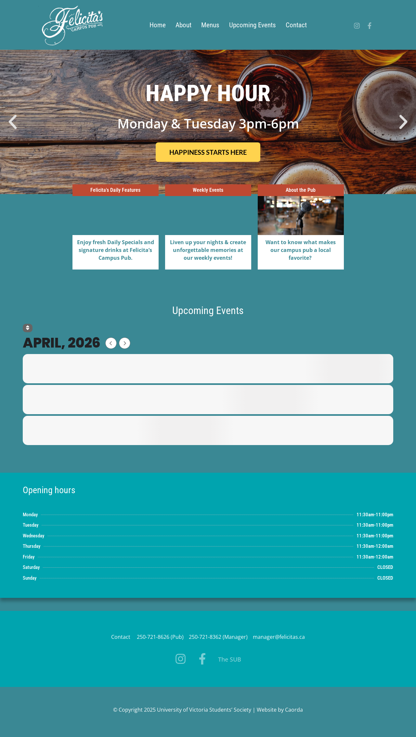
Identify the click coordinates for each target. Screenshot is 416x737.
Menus (210, 25)
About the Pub (301, 190)
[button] (12, 121)
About (183, 25)
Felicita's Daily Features (115, 190)
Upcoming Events (252, 25)
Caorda (294, 709)
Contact (296, 25)
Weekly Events (208, 190)
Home (158, 25)
